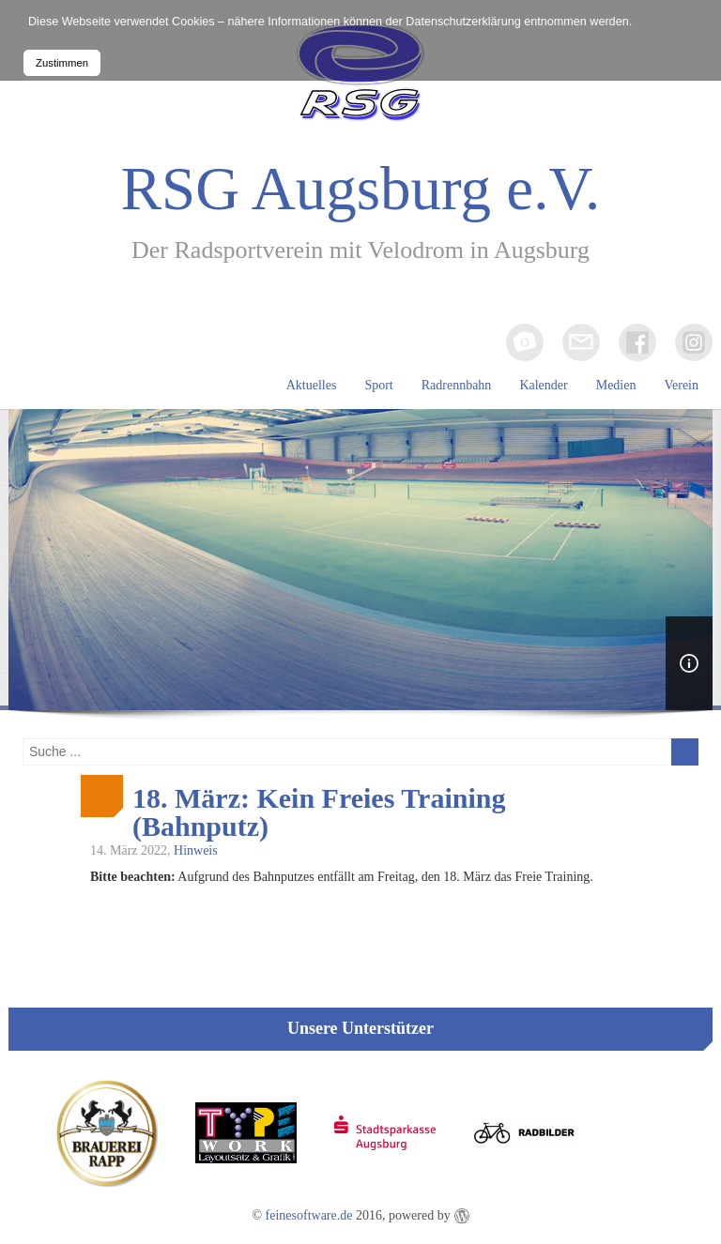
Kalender (543, 385)
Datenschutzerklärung (463, 21)
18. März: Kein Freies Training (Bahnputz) (318, 812)
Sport (378, 385)
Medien (616, 385)
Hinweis (196, 850)
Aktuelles (311, 385)
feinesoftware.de (309, 1215)
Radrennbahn (457, 385)
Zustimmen (62, 62)
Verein (681, 385)
